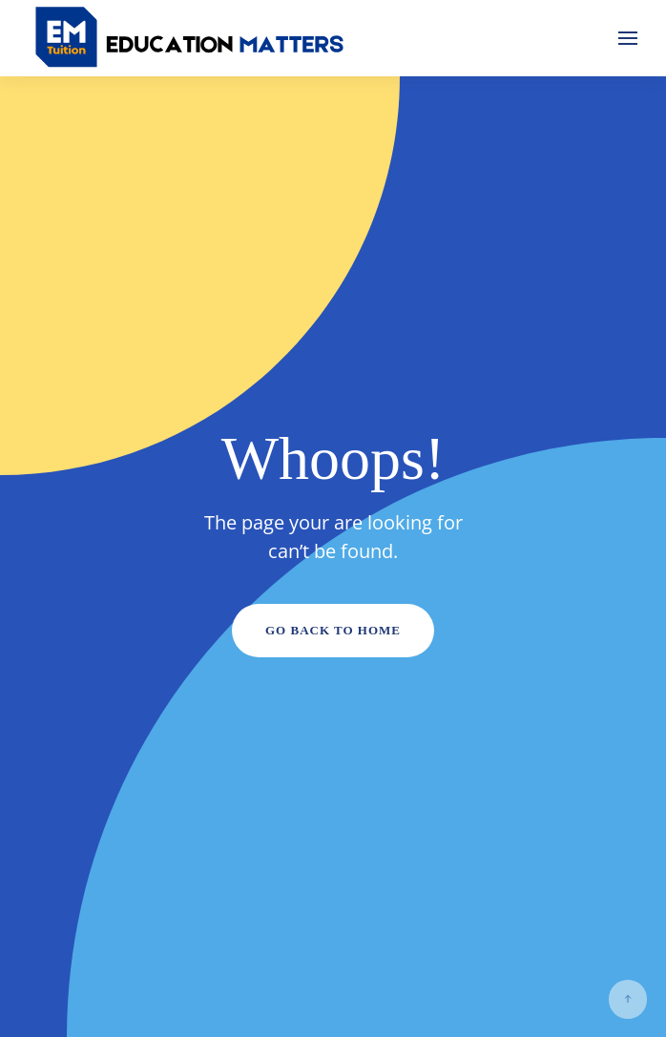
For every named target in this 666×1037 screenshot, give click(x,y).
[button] (627, 38)
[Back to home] (191, 38)
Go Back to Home (333, 630)
